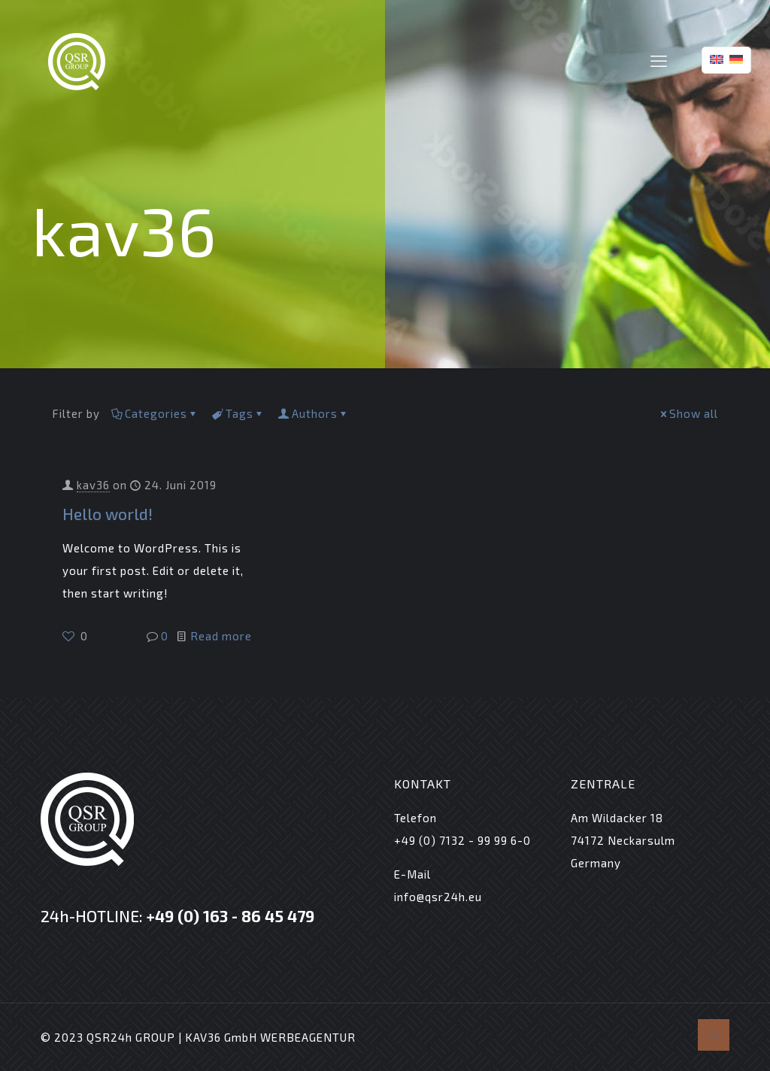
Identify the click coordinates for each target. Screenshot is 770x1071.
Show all (688, 413)
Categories (155, 413)
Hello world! (107, 513)
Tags (238, 413)
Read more (221, 636)
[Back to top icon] (713, 1035)
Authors (313, 413)
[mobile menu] (658, 60)
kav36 (93, 485)
